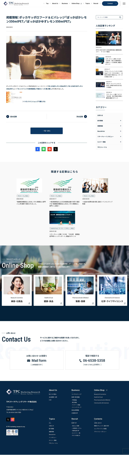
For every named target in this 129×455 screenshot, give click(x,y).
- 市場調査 (74, 400)
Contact (110, 3)
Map (31, 410)
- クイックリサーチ (77, 407)
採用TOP (74, 423)
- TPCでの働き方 (76, 436)
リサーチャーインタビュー (64, 228)
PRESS (26, 196)
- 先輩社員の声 (75, 431)
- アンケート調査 (76, 405)
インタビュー (52, 438)
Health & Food (54, 228)
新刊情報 (51, 429)
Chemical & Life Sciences (101, 403)
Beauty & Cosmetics (100, 394)
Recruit (96, 3)
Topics (87, 3)
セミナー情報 (52, 440)
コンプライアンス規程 (100, 429)
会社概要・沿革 (53, 397)
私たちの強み (52, 394)
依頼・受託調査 (76, 397)
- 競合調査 (74, 402)
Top (47, 3)
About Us (55, 3)
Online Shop (77, 3)
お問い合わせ (98, 423)
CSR (50, 400)
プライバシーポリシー (100, 432)
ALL (50, 423)
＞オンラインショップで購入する (34, 101)
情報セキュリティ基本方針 (101, 426)
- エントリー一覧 (76, 433)
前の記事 (13, 116)
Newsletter (52, 435)
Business (65, 3)
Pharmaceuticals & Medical (102, 400)
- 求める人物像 (75, 426)
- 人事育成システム (77, 428)
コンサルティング (77, 394)
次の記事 (79, 116)
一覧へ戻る (47, 131)
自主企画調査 (75, 410)
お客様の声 (75, 413)
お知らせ (100, 115)
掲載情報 (51, 432)
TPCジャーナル (102, 147)
